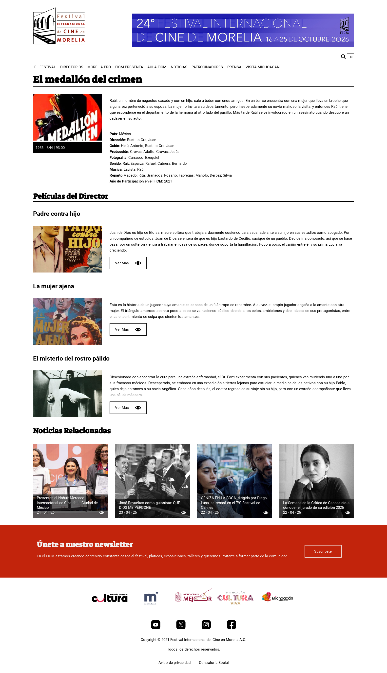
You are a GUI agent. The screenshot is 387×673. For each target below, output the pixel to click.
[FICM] (59, 26)
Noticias (179, 67)
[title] (109, 609)
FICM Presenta (129, 67)
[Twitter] (181, 628)
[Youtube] (156, 628)
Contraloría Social (214, 662)
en (350, 57)
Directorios (71, 67)
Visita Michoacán (263, 67)
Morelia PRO (99, 67)
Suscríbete (323, 551)
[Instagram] (206, 628)
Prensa (234, 67)
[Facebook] (231, 628)
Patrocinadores (207, 67)
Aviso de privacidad (174, 662)
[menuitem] (45, 67)
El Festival (45, 67)
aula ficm (156, 67)
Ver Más (128, 263)
